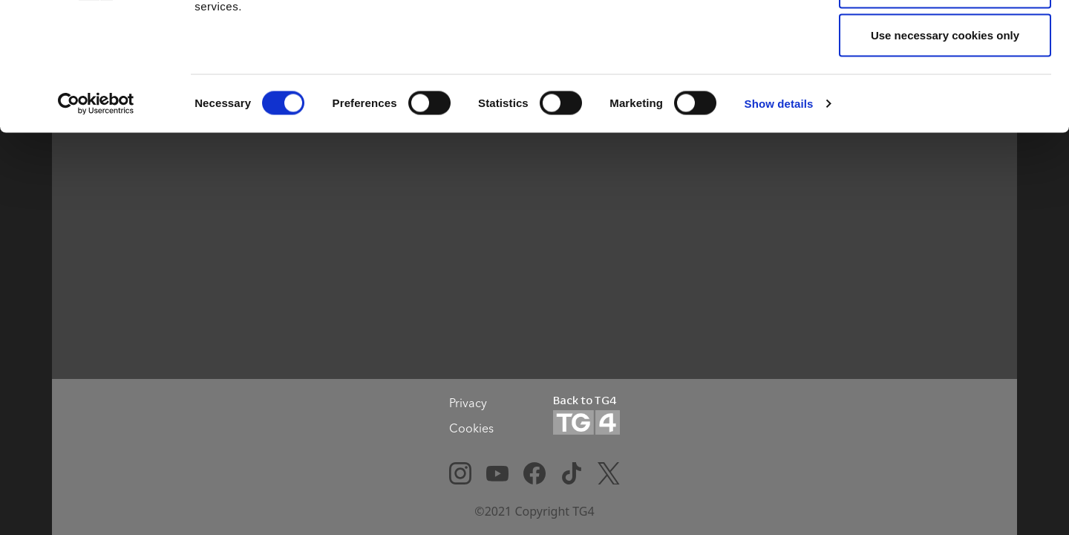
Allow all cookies (945, 39)
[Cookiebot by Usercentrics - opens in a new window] (96, 205)
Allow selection (944, 88)
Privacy (468, 402)
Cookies (471, 428)
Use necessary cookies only (945, 136)
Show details (779, 204)
